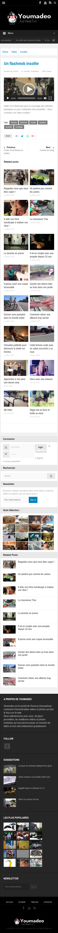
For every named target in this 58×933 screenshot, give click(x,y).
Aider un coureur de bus (28, 799)
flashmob (23, 122)
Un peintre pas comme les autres (34, 574)
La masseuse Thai (39, 219)
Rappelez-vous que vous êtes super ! (36, 561)
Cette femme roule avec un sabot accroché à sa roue (41, 348)
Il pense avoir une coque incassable (35, 639)
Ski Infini (8, 410)
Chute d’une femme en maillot (16, 150)
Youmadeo (9, 706)
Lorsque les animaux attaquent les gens (35, 766)
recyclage (19, 127)
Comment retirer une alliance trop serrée (40, 316)
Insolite (23, 51)
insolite (33, 122)
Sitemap (22, 902)
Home (5, 51)
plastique (42, 122)
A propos (48, 902)
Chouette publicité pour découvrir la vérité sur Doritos (15, 348)
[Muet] (45, 98)
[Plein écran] (50, 98)
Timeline (35, 902)
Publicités (35, 71)
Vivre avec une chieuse (41, 379)
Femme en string (42, 149)
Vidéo (14, 51)
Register (40, 458)
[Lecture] (7, 98)
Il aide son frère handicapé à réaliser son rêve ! (16, 222)
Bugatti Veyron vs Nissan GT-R (31, 788)
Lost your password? (12, 461)
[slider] (26, 98)
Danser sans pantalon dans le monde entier (14, 316)
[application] (29, 89)
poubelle (9, 127)
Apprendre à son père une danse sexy (14, 381)
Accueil (9, 902)
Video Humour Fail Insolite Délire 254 (34, 777)
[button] (29, 89)
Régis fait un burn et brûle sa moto (40, 411)
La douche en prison (14, 253)
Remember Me (41, 452)
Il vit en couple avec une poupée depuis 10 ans (42, 255)
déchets (14, 122)
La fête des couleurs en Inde (32, 40)
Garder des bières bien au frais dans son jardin (41, 285)
